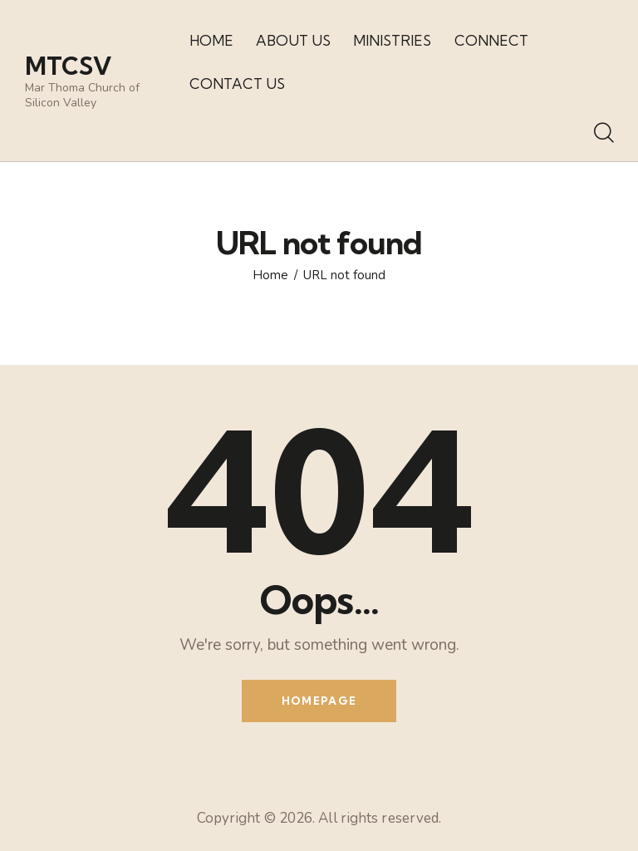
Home (270, 275)
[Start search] (602, 134)
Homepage (319, 700)
